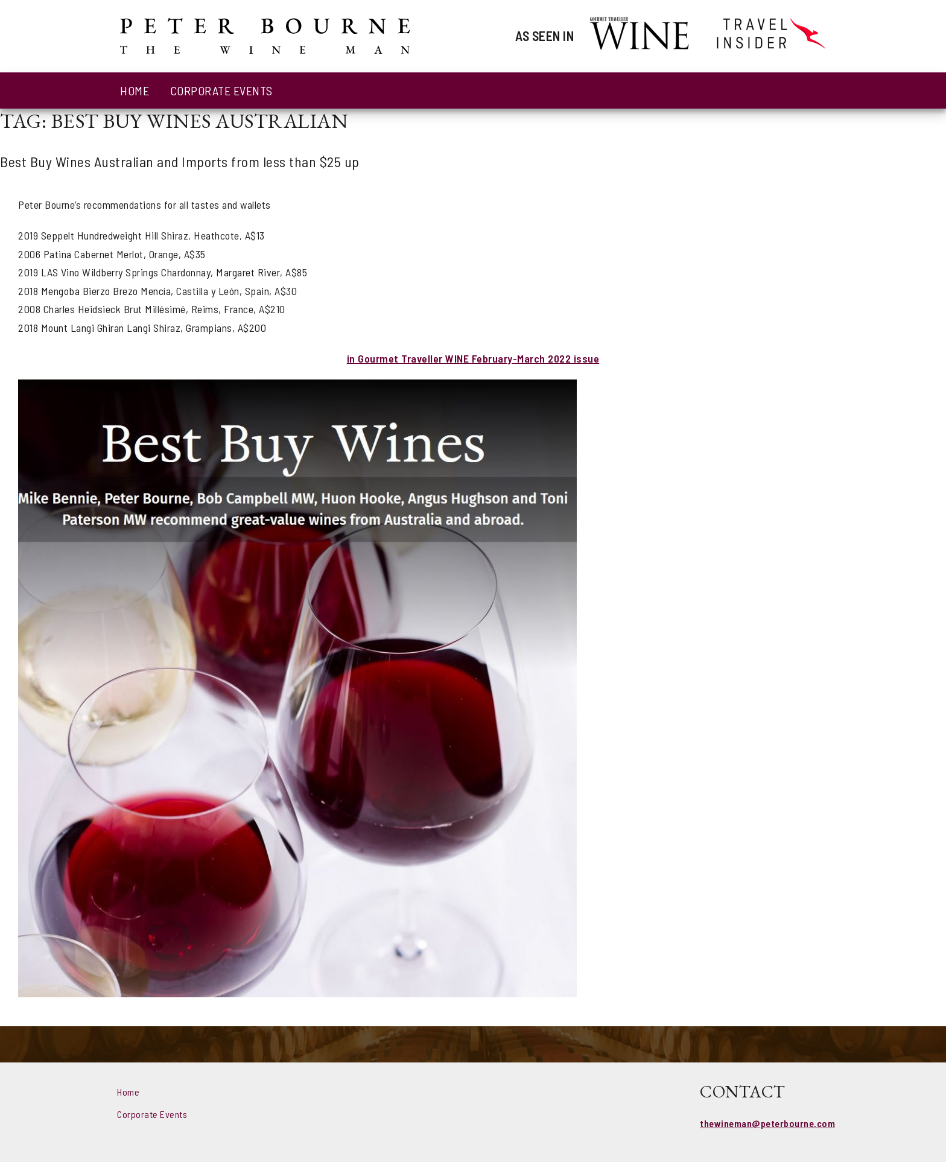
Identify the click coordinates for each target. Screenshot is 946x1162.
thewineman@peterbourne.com (767, 1123)
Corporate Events (221, 90)
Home (134, 90)
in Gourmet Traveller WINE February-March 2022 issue (473, 358)
